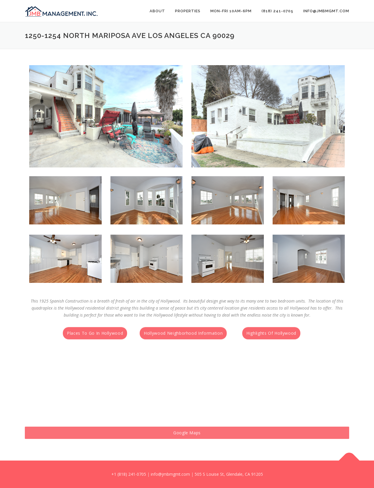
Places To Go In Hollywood (95, 341)
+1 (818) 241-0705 (128, 474)
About (157, 11)
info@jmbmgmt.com (326, 11)
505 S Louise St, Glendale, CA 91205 (229, 474)
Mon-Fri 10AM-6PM (231, 11)
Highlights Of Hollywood (271, 341)
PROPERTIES (187, 11)
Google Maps (187, 442)
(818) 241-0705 (277, 11)
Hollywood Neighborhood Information (183, 341)
